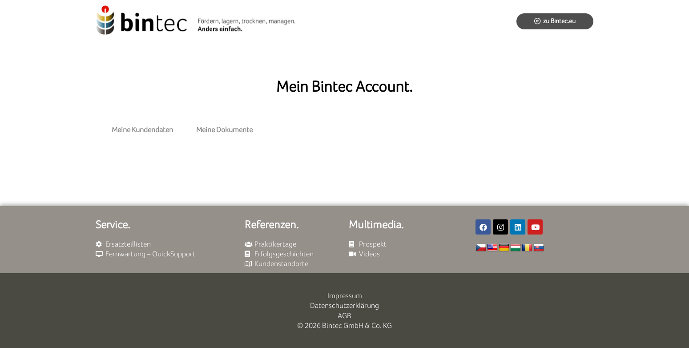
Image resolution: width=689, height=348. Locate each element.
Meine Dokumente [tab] (224, 129)
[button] (554, 21)
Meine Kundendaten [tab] (142, 129)
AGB (344, 316)
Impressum (344, 295)
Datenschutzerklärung (344, 305)
